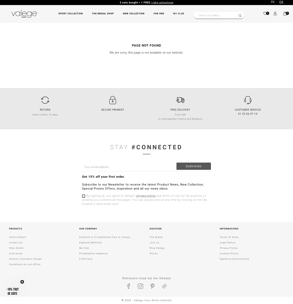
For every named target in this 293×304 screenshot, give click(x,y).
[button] (12, 291)
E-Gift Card (85, 259)
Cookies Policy (229, 253)
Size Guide (16, 253)
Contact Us (16, 242)
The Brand (156, 237)
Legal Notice (228, 242)
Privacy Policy (229, 248)
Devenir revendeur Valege (25, 259)
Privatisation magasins (93, 253)
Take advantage (180, 2)
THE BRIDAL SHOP (103, 13)
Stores (154, 253)
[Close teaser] (22, 282)
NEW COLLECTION (134, 13)
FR (273, 2)
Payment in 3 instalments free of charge (104, 237)
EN (281, 2)
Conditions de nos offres (25, 264)
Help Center (16, 248)
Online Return (17, 237)
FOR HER (159, 13)
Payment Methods (90, 242)
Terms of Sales (229, 237)
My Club (178, 13)
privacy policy (146, 195)
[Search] (219, 15)
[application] (283, 294)
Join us (154, 242)
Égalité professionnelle (234, 259)
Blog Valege (157, 248)
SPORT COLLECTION (70, 13)
